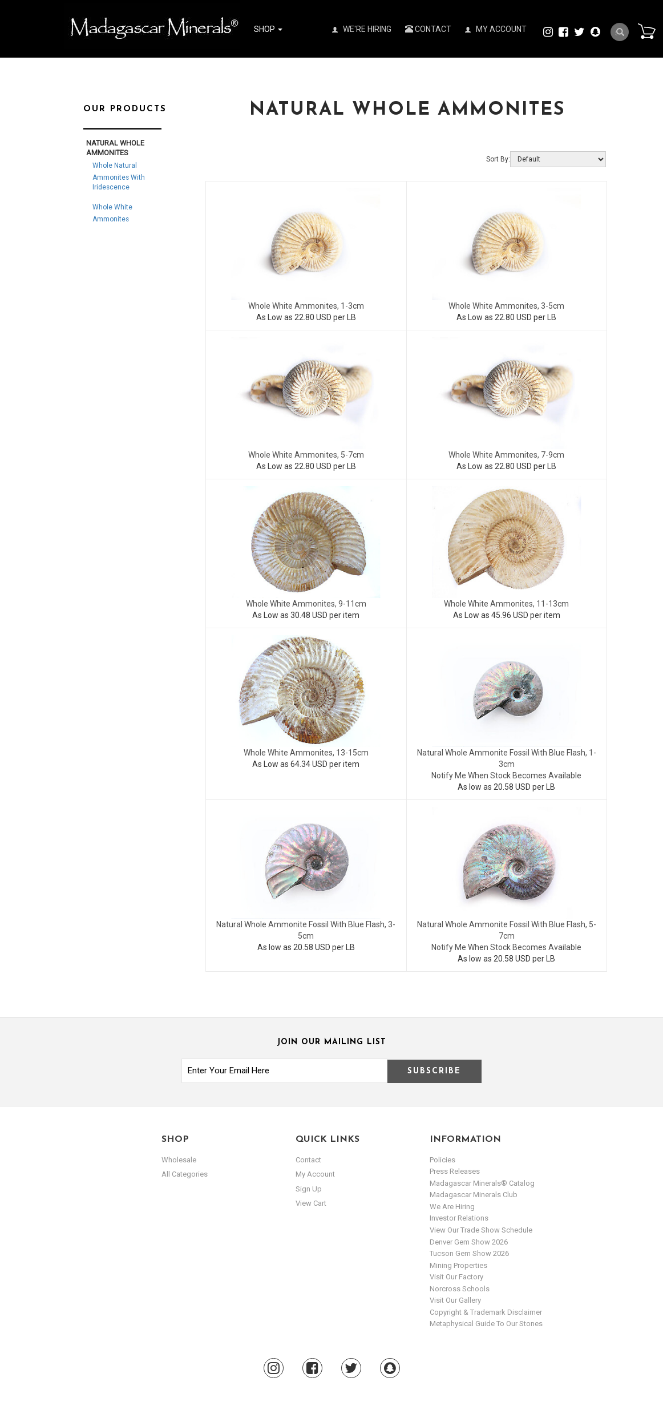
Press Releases (455, 1171)
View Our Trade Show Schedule (481, 1230)
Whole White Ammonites (112, 213)
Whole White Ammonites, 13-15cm (306, 752)
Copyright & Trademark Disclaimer (486, 1312)
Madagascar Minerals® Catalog (482, 1183)
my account (315, 1174)
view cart (311, 1203)
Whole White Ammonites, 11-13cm (506, 603)
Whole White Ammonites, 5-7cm (306, 454)
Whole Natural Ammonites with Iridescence (118, 176)
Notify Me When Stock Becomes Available (506, 775)
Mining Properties (458, 1265)
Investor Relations (459, 1218)
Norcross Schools (460, 1288)
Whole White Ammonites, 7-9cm (506, 454)
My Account (496, 29)
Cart (646, 30)
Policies (442, 1160)
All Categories (184, 1174)
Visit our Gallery (455, 1300)
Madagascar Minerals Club (474, 1194)
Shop (268, 29)
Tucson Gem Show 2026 (469, 1253)
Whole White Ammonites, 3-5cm (506, 305)
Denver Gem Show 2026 (469, 1242)
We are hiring (452, 1206)
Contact (428, 29)
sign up (309, 1189)
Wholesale (178, 1160)
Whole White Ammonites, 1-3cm (306, 305)
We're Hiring (361, 29)
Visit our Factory (456, 1276)
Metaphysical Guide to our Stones (486, 1323)
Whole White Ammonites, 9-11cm (306, 603)
